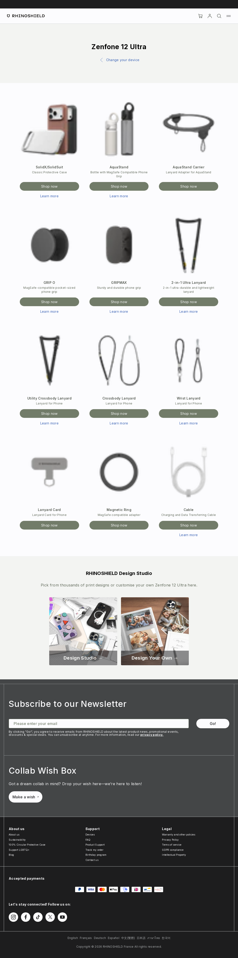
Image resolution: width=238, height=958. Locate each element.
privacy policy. (152, 734)
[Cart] (200, 16)
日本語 (141, 938)
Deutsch (100, 938)
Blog (11, 854)
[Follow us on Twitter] (50, 917)
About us (14, 834)
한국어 (166, 938)
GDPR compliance (172, 849)
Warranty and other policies (178, 834)
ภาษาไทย (153, 938)
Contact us (91, 860)
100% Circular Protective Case (27, 844)
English (73, 938)
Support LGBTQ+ (19, 849)
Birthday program (96, 854)
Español (113, 938)
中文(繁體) (128, 938)
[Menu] (228, 16)
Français (86, 938)
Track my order (94, 849)
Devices (90, 834)
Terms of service (171, 844)
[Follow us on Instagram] (13, 917)
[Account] (210, 16)
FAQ (88, 839)
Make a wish (25, 797)
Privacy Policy (170, 839)
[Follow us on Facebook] (25, 917)
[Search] (219, 16)
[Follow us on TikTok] (38, 917)
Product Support (95, 844)
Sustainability (17, 839)
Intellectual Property (174, 854)
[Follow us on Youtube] (62, 917)
